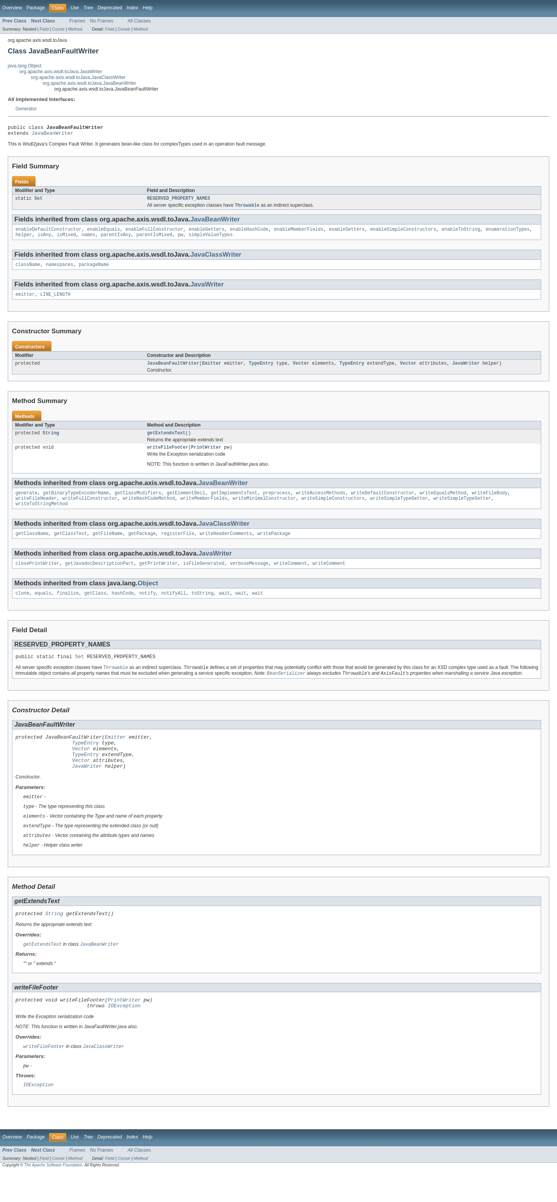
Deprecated (110, 7)
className (27, 270)
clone (22, 607)
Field (44, 29)
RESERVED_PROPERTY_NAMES (178, 201)
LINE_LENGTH (55, 301)
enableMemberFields (298, 233)
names (89, 240)
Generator (26, 108)
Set (38, 201)
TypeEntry (261, 370)
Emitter (211, 370)
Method (75, 29)
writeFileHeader (36, 509)
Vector (301, 370)
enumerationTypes (507, 233)
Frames (77, 21)
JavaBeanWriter (52, 135)
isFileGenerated (204, 576)
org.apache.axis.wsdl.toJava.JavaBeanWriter (89, 83)
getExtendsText (166, 441)
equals (43, 607)
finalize (68, 607)
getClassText (70, 545)
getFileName (107, 545)
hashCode (123, 607)
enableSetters (346, 233)
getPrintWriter (158, 576)
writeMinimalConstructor (264, 509)
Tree (88, 7)
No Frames (101, 21)
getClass (95, 607)
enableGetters (206, 233)
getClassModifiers (137, 502)
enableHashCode (249, 233)
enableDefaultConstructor (48, 233)
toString (202, 607)
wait (224, 607)
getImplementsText (234, 502)
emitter (25, 301)
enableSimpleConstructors (403, 233)
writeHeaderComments (226, 545)
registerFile (177, 545)
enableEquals (103, 233)
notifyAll (173, 607)
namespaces (59, 270)
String (51, 441)
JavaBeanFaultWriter (173, 370)
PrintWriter (206, 456)
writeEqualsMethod (443, 502)
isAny (44, 240)
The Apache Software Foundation (53, 1195)
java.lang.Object (24, 66)
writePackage (273, 545)
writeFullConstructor (89, 509)
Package (36, 7)
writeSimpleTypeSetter (462, 509)
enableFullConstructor (154, 233)
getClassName (31, 545)
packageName (94, 270)
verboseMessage (249, 576)
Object (148, 596)
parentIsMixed (154, 240)
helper (23, 240)
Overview (12, 7)
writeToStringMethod (41, 515)
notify (147, 607)
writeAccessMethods (320, 502)
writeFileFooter (167, 456)
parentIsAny (116, 240)
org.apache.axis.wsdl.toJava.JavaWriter (60, 71)
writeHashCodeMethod (149, 509)
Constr (58, 29)
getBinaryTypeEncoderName (76, 502)
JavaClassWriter (215, 259)
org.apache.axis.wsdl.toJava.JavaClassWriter (78, 77)
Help (147, 7)
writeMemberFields (203, 509)
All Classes (139, 21)
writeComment (290, 576)
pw (180, 240)
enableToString (461, 233)
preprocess (276, 502)
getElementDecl (186, 502)
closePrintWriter (37, 576)
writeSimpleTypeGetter (399, 509)
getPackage (141, 545)
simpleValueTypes (211, 240)
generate (26, 502)
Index (132, 7)
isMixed (66, 240)
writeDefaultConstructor (382, 502)
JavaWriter (207, 290)
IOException (124, 1034)
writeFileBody (489, 502)
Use (74, 7)
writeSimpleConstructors (332, 509)
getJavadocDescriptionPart (99, 576)
